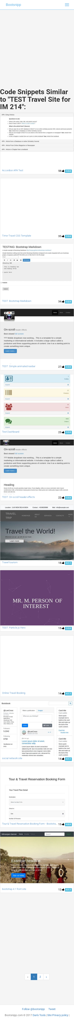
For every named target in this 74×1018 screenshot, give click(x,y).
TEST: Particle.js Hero (13, 627)
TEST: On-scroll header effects (18, 497)
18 (61, 562)
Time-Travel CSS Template (16, 235)
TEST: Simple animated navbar (18, 366)
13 (61, 824)
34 (61, 301)
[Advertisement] (35, 45)
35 (61, 236)
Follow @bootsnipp (33, 1009)
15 (61, 628)
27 (61, 366)
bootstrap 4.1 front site (14, 889)
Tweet (52, 1009)
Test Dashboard (10, 431)
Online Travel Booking (13, 693)
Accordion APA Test (12, 170)
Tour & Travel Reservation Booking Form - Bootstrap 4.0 (31, 823)
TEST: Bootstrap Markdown (16, 301)
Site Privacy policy (57, 1015)
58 (61, 170)
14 (61, 693)
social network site (12, 758)
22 (61, 497)
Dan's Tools (39, 1015)
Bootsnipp (13, 5)
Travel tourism (10, 562)
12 (61, 889)
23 (61, 432)
